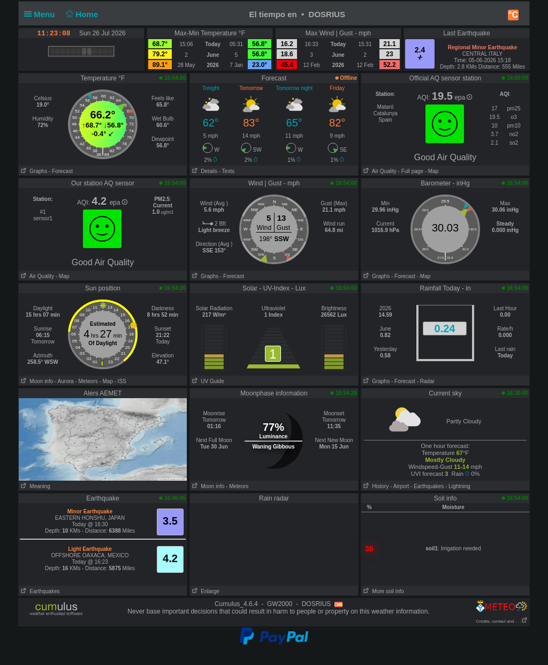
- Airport (399, 486)
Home (81, 14)
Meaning (34, 486)
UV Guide (207, 381)
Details (203, 171)
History (375, 486)
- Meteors (86, 381)
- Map (430, 171)
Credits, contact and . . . (502, 621)
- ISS (120, 381)
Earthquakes (39, 591)
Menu (41, 14)
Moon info (36, 381)
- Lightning (457, 486)
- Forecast (61, 171)
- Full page (410, 171)
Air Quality (379, 171)
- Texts (226, 171)
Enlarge (204, 591)
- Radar (426, 381)
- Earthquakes (427, 486)
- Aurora (64, 381)
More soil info (382, 591)
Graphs (33, 171)
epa (463, 97)
